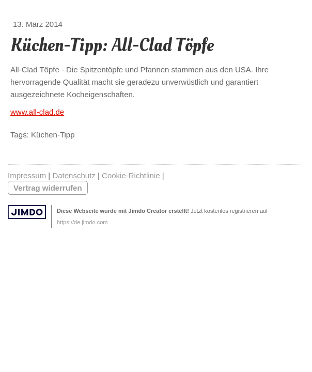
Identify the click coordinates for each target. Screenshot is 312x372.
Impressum (27, 175)
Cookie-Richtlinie (131, 175)
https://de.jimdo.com (82, 222)
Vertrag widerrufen (47, 187)
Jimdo (27, 212)
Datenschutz (73, 175)
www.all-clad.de (37, 111)
